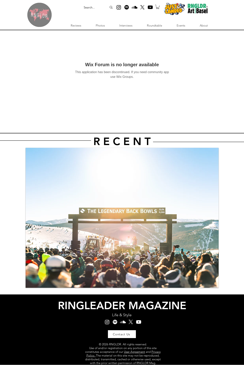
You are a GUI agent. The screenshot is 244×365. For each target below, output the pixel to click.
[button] (157, 7)
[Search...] (91, 7)
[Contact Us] (122, 334)
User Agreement (134, 352)
